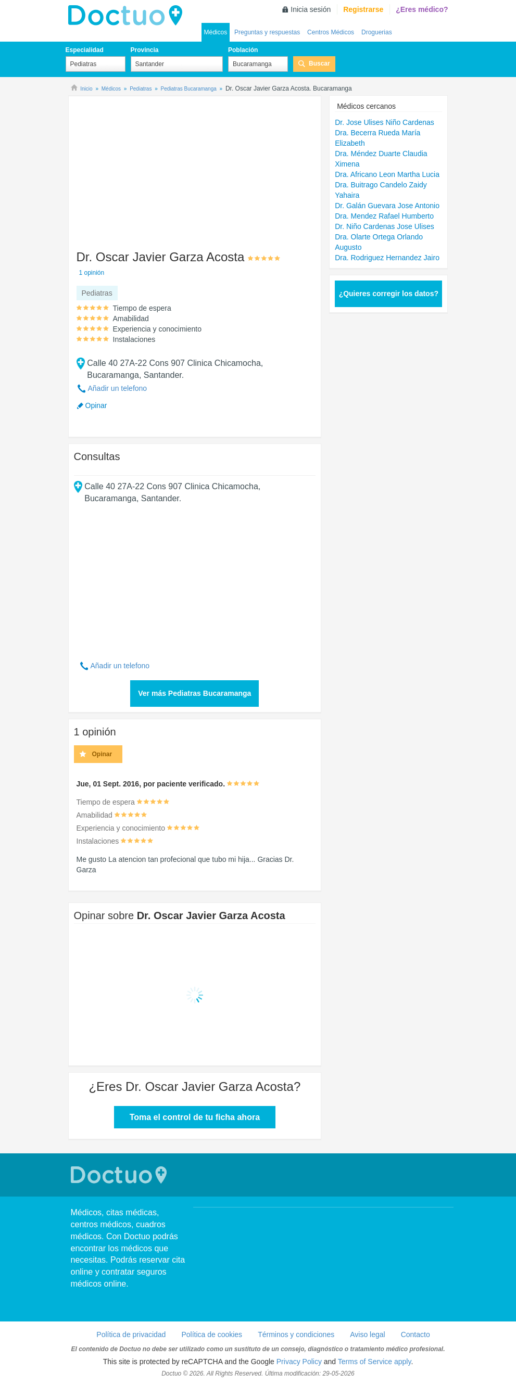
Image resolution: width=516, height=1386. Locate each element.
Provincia (145, 50)
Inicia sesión (311, 9)
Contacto (415, 1334)
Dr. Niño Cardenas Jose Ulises (384, 226)
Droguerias (376, 32)
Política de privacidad (131, 1334)
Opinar (96, 405)
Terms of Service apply (374, 1361)
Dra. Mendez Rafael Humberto (384, 216)
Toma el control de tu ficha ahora (195, 1117)
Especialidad (85, 50)
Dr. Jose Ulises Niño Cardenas (384, 122)
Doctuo (120, 1175)
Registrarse (363, 9)
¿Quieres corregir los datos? (388, 293)
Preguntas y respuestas (267, 32)
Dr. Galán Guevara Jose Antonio (387, 205)
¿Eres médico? (422, 9)
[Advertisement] (153, 168)
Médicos (216, 32)
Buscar (319, 63)
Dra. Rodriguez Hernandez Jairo (387, 257)
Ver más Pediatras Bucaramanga (194, 693)
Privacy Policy (299, 1361)
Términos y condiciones (296, 1334)
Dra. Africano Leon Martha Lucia (387, 174)
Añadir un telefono (117, 388)
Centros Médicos (330, 32)
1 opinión (92, 272)
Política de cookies (211, 1334)
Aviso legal (367, 1334)
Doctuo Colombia (128, 15)
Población (243, 50)
